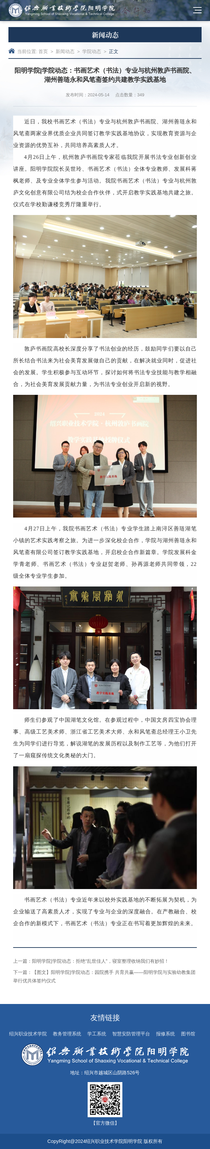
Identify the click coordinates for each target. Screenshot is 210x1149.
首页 (43, 51)
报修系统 (165, 1033)
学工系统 (96, 1033)
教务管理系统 (67, 1033)
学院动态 (91, 51)
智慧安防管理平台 (131, 1033)
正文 (113, 51)
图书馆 (188, 1033)
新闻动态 (65, 51)
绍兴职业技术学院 (28, 1033)
